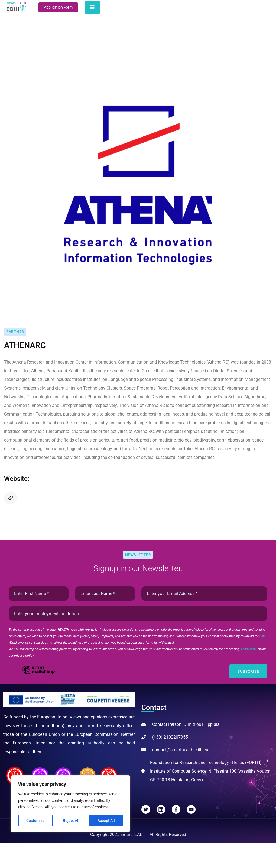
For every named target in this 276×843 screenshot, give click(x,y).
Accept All (106, 820)
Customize (35, 820)
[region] (70, 803)
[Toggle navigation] (92, 7)
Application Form (58, 7)
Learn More (249, 649)
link (263, 636)
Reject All (71, 820)
